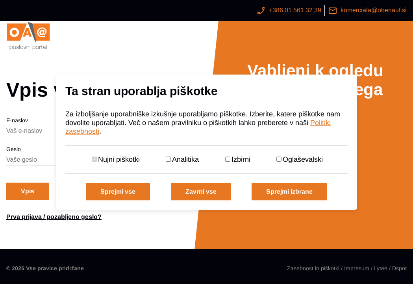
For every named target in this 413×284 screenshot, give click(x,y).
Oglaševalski (303, 159)
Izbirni (241, 159)
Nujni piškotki (119, 159)
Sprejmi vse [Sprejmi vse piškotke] (117, 191)
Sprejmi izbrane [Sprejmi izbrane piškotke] (289, 191)
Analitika (185, 159)
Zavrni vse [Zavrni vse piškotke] (201, 191)
